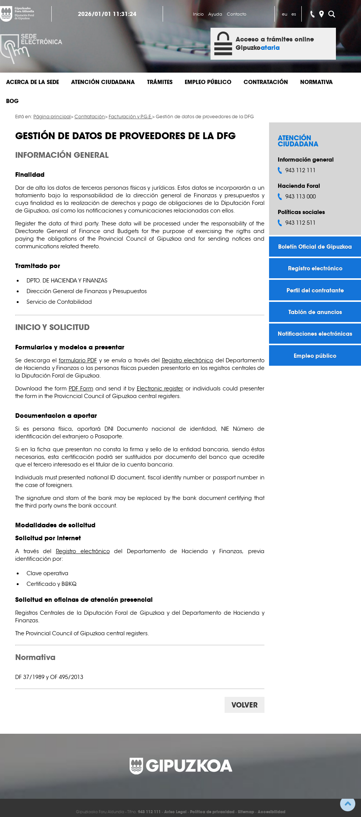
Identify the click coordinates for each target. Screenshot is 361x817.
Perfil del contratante (315, 290)
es (293, 14)
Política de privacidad (212, 811)
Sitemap (246, 811)
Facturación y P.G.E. (130, 116)
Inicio (198, 14)
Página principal (52, 116)
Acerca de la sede (32, 82)
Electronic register (160, 388)
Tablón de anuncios (315, 312)
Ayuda (215, 14)
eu (284, 14)
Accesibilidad (271, 811)
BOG (12, 101)
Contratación (266, 82)
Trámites (160, 82)
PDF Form (81, 388)
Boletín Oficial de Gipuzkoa (315, 246)
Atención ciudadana (103, 82)
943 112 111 (149, 811)
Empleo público (208, 82)
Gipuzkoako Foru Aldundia (17, 14)
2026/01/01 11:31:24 (107, 14)
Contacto (236, 14)
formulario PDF (78, 360)
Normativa (316, 82)
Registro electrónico (315, 268)
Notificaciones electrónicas (315, 333)
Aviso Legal (175, 811)
